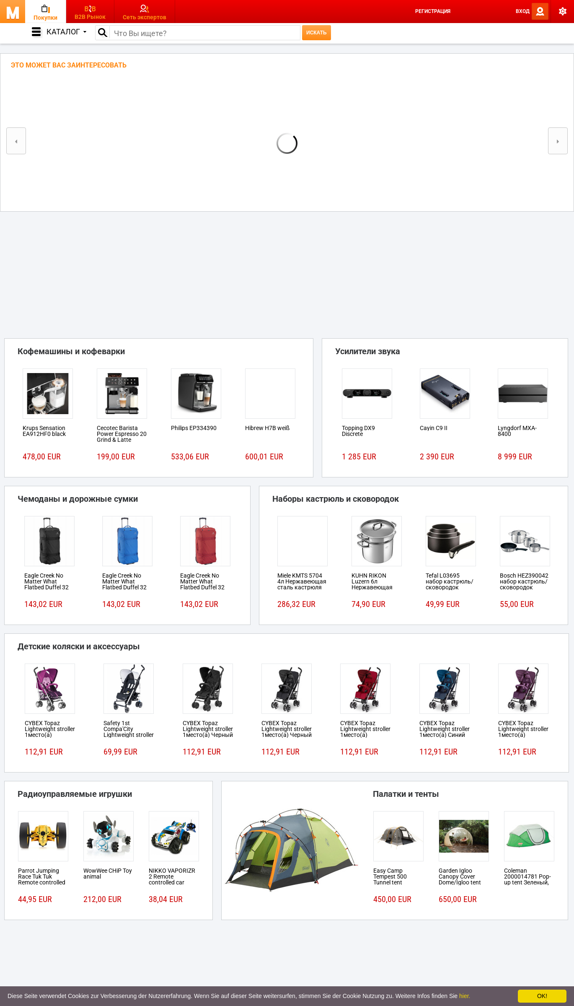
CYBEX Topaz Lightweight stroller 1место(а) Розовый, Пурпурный (50, 735)
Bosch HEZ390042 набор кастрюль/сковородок (524, 581)
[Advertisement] (287, 272)
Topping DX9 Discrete (358, 431)
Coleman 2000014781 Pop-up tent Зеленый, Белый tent (527, 879)
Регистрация (432, 11)
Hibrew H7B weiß (267, 428)
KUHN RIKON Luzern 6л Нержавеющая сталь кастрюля (374, 584)
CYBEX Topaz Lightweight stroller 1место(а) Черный (208, 729)
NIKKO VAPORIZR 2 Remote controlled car (172, 876)
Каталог (66, 31)
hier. (464, 996)
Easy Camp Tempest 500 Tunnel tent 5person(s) (390, 879)
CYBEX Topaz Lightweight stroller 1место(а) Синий (444, 729)
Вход (523, 11)
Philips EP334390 (194, 428)
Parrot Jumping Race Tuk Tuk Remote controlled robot (41, 879)
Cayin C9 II (433, 428)
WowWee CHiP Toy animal (107, 873)
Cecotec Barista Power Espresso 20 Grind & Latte (122, 434)
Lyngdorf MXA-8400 (517, 431)
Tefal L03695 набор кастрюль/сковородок (449, 581)
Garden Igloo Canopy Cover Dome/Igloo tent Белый (460, 879)
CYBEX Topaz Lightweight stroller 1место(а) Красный (365, 732)
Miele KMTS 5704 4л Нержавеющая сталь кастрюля (301, 581)
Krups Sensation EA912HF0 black (44, 431)
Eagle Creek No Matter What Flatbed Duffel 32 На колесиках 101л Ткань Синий (127, 587)
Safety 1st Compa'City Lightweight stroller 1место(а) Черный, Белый (128, 735)
